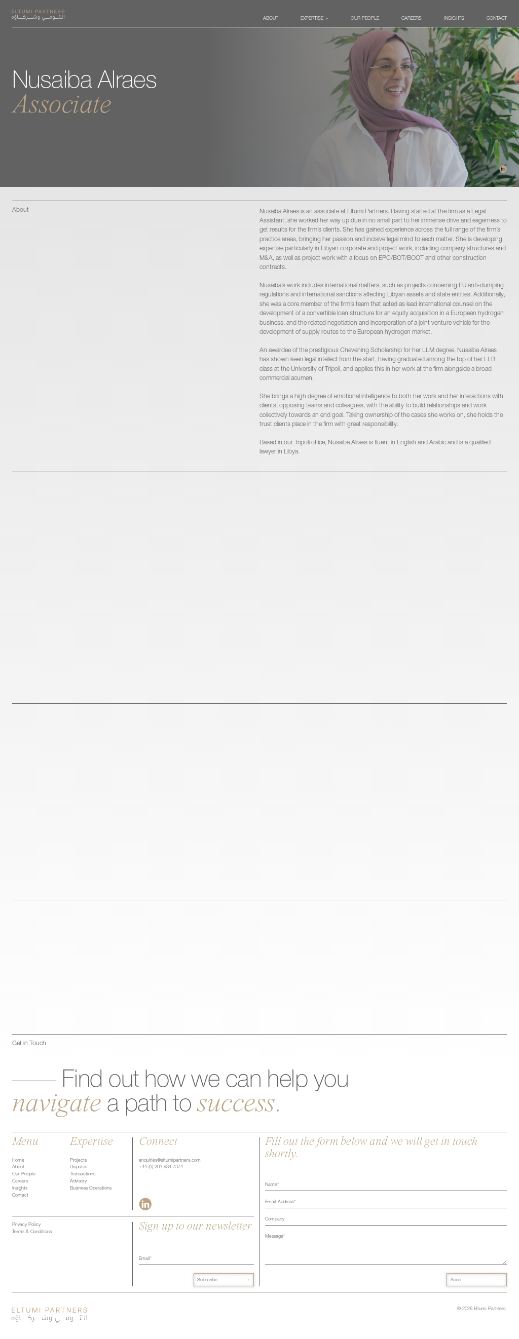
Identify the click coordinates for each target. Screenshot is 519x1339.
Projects (78, 1160)
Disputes (78, 1167)
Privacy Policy (26, 1225)
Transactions (82, 1174)
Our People (23, 1174)
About (18, 1167)
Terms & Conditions (32, 1232)
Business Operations (91, 1188)
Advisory (78, 1181)
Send (456, 1280)
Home (18, 1160)
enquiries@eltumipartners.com (170, 1160)
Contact (20, 1195)
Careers (20, 1181)
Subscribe (207, 1280)
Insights (19, 1188)
